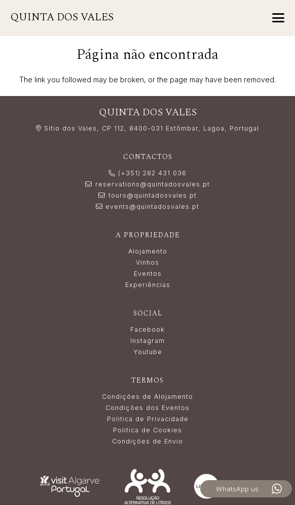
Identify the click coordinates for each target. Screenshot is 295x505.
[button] (278, 18)
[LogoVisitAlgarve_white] (69, 486)
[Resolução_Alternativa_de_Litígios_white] (147, 486)
